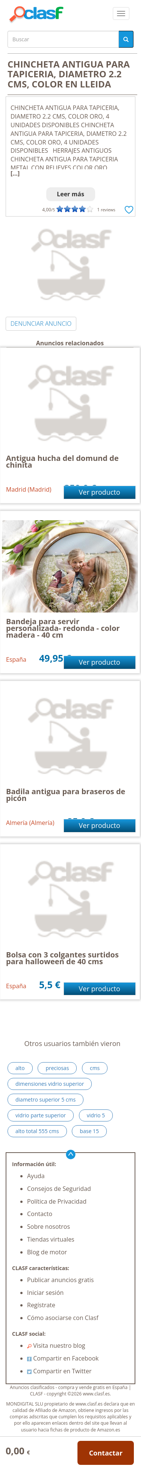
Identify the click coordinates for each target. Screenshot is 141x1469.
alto (20, 1068)
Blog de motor (47, 1252)
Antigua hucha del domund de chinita (62, 461)
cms (95, 1068)
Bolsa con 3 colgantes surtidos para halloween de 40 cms (62, 958)
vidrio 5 (96, 1115)
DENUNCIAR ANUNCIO (41, 323)
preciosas (57, 1068)
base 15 (89, 1131)
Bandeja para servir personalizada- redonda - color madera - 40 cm (63, 628)
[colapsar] (121, 13)
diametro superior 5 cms (45, 1099)
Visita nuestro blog (56, 1345)
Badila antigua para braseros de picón (65, 794)
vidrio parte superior (40, 1115)
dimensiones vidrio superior (49, 1083)
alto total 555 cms (37, 1131)
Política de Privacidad (56, 1201)
